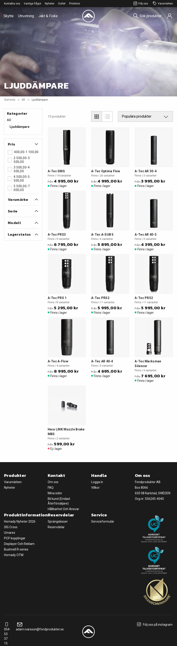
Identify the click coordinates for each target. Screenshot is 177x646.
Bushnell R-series (16, 549)
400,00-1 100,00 (23, 152)
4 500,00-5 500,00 (19, 178)
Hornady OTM (13, 555)
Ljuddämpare (19, 127)
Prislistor (74, 3)
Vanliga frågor (32, 3)
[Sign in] (170, 16)
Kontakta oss (12, 3)
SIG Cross (10, 527)
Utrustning (26, 16)
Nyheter (49, 3)
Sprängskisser (58, 521)
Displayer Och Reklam (19, 544)
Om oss (53, 482)
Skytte (9, 16)
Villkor (95, 487)
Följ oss (140, 4)
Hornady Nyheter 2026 (19, 521)
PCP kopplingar (14, 538)
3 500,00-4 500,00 (19, 169)
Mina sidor (55, 493)
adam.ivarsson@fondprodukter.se (40, 627)
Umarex (9, 532)
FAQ (51, 487)
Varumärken (162, 4)
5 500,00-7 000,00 (19, 188)
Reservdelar (56, 527)
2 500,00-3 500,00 (19, 160)
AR (23, 99)
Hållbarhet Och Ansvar (63, 509)
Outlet (62, 3)
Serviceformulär (102, 521)
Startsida (9, 99)
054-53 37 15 (7, 634)
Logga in (97, 482)
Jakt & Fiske (48, 16)
